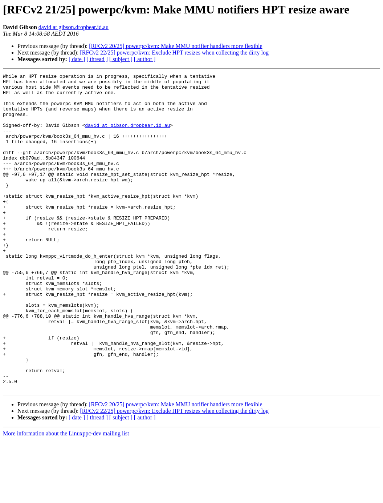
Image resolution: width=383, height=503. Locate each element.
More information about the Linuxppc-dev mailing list (66, 497)
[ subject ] (121, 59)
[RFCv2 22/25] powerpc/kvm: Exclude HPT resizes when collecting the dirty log (174, 52)
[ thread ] (97, 59)
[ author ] (145, 59)
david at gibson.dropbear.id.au (73, 27)
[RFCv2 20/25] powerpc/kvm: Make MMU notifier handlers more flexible (175, 46)
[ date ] (77, 59)
